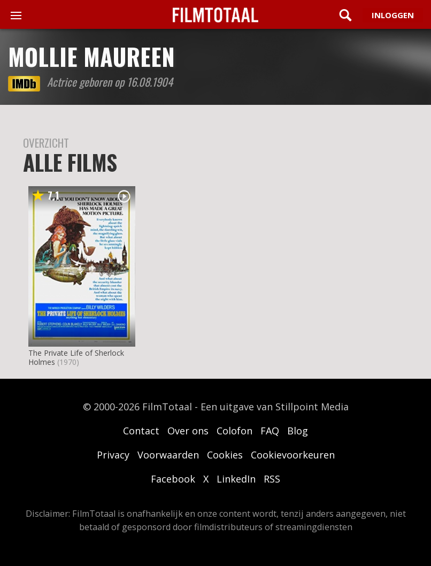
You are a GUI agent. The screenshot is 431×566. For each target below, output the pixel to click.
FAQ (269, 430)
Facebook (173, 478)
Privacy (113, 454)
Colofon (234, 430)
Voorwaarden (168, 454)
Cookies (225, 454)
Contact (141, 430)
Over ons (188, 430)
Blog (297, 430)
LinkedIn (236, 478)
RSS (272, 478)
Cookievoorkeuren (293, 454)
